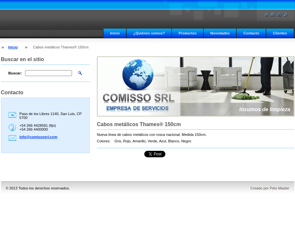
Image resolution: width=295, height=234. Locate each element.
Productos (187, 33)
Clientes (280, 33)
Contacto (251, 33)
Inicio (114, 33)
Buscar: (15, 73)
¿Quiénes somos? (149, 33)
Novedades (220, 33)
